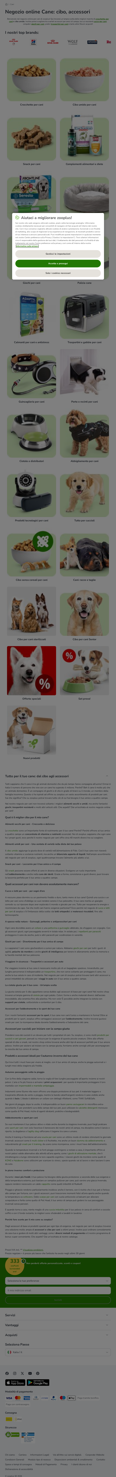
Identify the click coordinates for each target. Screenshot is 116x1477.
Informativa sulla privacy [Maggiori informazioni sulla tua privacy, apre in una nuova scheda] (27, 246)
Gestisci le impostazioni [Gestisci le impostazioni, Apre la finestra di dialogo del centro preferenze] (58, 253)
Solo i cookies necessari (58, 273)
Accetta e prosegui (58, 263)
